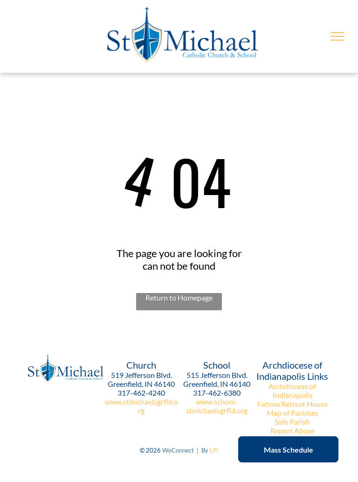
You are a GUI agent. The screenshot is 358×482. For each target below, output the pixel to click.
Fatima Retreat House (292, 403)
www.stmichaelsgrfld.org (141, 406)
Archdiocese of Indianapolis (292, 390)
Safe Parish (292, 421)
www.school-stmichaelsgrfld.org (217, 406)
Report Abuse (292, 430)
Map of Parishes (292, 412)
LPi (214, 450)
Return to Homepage (179, 297)
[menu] (337, 36)
